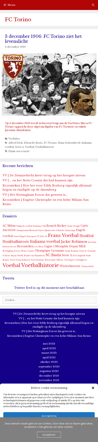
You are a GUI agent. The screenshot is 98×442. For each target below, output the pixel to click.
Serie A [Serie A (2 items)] (67, 255)
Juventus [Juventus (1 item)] (92, 242)
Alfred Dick (15, 142)
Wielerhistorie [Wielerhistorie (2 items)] (70, 266)
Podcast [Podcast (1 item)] (6, 256)
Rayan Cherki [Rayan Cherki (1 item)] (17, 256)
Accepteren (49, 415)
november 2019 (49, 380)
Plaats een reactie (18, 151)
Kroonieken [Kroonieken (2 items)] (25, 246)
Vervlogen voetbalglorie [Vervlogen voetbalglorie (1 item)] (75, 260)
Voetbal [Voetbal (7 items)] (11, 265)
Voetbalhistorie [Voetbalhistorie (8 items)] (40, 265)
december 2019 (49, 375)
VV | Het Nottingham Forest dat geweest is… (34, 195)
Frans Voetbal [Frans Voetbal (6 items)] (63, 235)
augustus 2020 (49, 371)
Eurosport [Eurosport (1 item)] (31, 236)
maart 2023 (49, 352)
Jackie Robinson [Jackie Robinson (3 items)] (74, 242)
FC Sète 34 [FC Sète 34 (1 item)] (42, 236)
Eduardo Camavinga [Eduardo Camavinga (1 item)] (65, 230)
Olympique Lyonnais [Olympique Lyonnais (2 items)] (49, 250)
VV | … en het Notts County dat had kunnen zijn (37, 180)
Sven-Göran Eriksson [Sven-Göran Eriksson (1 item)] (20, 260)
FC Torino (50, 142)
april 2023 (49, 348)
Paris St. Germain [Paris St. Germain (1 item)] (87, 251)
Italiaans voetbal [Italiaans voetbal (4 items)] (45, 241)
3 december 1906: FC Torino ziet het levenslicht (43, 39)
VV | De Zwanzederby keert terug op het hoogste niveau (43, 175)
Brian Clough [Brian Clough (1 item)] (73, 226)
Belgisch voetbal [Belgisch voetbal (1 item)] (24, 226)
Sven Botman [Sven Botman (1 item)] (37, 260)
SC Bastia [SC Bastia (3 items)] (53, 255)
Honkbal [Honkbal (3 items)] (86, 236)
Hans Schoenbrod (69, 142)
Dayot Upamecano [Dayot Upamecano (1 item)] (47, 230)
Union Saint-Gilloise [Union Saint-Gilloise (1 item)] (53, 260)
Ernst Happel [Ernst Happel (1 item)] (20, 236)
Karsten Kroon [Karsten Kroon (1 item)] (9, 247)
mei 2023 (49, 343)
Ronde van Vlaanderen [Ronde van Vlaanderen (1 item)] (34, 256)
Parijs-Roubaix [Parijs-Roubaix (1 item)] (71, 251)
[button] (93, 388)
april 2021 (49, 357)
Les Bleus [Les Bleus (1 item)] (39, 247)
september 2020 (49, 366)
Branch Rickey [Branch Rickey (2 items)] (56, 225)
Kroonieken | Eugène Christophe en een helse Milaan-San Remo (49, 335)
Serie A (19, 146)
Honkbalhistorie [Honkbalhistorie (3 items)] (15, 242)
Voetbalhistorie (44, 146)
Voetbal (29, 146)
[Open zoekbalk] (93, 5)
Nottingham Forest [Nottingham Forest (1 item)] (11, 251)
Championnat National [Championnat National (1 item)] (26, 230)
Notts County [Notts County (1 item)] (27, 251)
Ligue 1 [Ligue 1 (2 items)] (49, 246)
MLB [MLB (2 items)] (82, 246)
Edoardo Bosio (33, 142)
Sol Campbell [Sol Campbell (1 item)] (79, 256)
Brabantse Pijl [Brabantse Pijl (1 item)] (39, 226)
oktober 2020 (49, 361)
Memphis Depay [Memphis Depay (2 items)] (66, 246)
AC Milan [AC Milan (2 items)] (9, 225)
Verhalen (14, 138)
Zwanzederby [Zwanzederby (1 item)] (87, 266)
